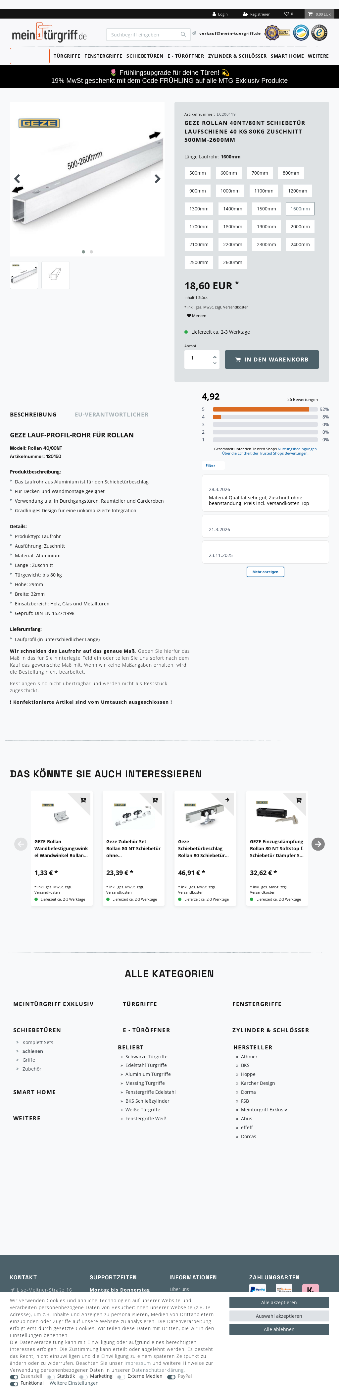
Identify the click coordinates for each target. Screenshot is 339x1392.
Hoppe (248, 1074)
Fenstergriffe (103, 56)
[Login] (220, 14)
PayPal (185, 1376)
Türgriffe (67, 56)
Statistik (66, 1376)
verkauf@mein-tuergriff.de (230, 32)
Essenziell (31, 1376)
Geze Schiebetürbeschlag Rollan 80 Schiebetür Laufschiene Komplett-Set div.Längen (204, 848)
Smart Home (287, 56)
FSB (245, 1101)
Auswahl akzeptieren (279, 1316)
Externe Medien (145, 1376)
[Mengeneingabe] (192, 357)
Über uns (179, 1289)
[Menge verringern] (214, 364)
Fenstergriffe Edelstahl (150, 1092)
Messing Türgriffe (145, 1083)
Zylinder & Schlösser (237, 56)
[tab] (42, 414)
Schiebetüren (144, 56)
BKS (245, 1065)
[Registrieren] (256, 14)
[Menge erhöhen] (214, 355)
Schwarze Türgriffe (146, 1057)
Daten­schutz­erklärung (158, 1370)
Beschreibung (33, 414)
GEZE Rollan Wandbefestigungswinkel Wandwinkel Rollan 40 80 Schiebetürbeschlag (61, 848)
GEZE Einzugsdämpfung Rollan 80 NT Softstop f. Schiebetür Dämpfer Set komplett (277, 848)
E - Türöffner (186, 56)
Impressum (137, 1363)
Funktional (32, 1383)
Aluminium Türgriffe (148, 1074)
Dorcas (248, 1137)
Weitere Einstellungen (74, 1383)
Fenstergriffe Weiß (146, 1119)
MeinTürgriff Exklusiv (29, 55)
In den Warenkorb (272, 359)
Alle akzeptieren (279, 1302)
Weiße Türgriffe (142, 1110)
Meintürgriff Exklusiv (264, 1110)
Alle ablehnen (279, 1329)
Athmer (249, 1057)
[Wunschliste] (289, 14)
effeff (247, 1128)
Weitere (318, 56)
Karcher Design (258, 1083)
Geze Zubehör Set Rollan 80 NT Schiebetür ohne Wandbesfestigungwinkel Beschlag (133, 848)
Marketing (101, 1376)
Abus (246, 1119)
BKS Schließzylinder (147, 1101)
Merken (196, 315)
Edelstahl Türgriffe (146, 1065)
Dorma (248, 1092)
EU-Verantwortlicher (112, 414)
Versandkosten (235, 307)
